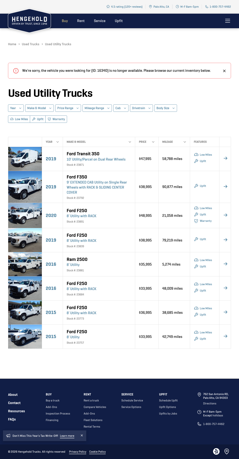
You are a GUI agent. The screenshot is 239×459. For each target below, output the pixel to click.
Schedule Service (132, 400)
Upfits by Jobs (168, 413)
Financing (52, 420)
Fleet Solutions (93, 420)
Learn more (67, 441)
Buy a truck (53, 400)
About (13, 394)
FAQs (12, 419)
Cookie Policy (97, 452)
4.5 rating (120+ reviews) (126, 7)
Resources (16, 411)
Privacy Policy (77, 452)
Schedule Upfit (168, 400)
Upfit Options (167, 407)
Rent (81, 21)
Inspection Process (58, 413)
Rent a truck (91, 400)
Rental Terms (92, 427)
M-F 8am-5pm (189, 7)
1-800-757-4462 (220, 7)
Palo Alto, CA (161, 7)
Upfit (119, 21)
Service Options (131, 407)
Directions (209, 403)
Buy (65, 21)
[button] (16, 108)
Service (99, 21)
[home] (29, 21)
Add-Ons (51, 407)
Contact (14, 403)
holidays (217, 415)
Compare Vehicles (95, 407)
